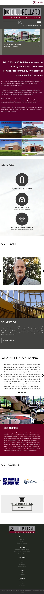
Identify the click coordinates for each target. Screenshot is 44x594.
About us (22, 537)
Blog (22, 583)
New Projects (22, 574)
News (22, 570)
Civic (22, 562)
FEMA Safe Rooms (22, 553)
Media (22, 572)
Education (22, 560)
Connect (22, 579)
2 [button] (3, 254)
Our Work (22, 558)
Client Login (22, 585)
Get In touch (22, 508)
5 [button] (6, 254)
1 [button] (2, 254)
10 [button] (12, 254)
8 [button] (10, 254)
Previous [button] (1, 375)
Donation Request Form (22, 543)
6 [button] (8, 254)
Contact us (22, 580)
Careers (22, 541)
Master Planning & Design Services (22, 551)
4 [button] (5, 254)
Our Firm (22, 539)
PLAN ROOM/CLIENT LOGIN (32, 26)
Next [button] (43, 375)
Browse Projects (8, 340)
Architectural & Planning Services (22, 549)
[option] (22, 42)
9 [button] (11, 254)
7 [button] (9, 254)
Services (22, 547)
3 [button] (4, 254)
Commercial (22, 564)
